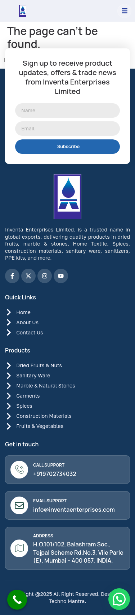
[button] (124, 11)
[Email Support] (19, 505)
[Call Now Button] (17, 600)
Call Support (48, 465)
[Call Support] (19, 469)
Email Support (50, 501)
